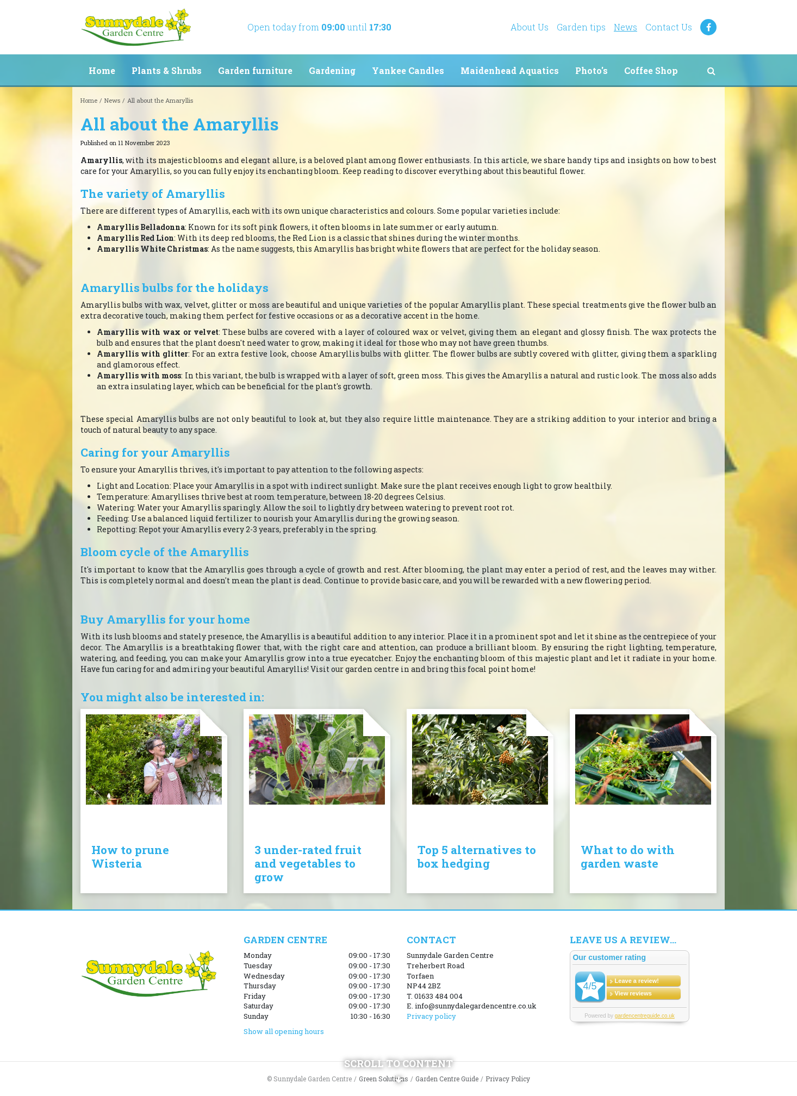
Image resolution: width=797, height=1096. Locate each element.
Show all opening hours (284, 1031)
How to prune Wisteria (130, 856)
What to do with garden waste (628, 856)
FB (708, 27)
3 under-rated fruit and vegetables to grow (308, 863)
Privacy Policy (507, 1078)
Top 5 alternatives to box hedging (477, 856)
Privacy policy (431, 1016)
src (711, 70)
